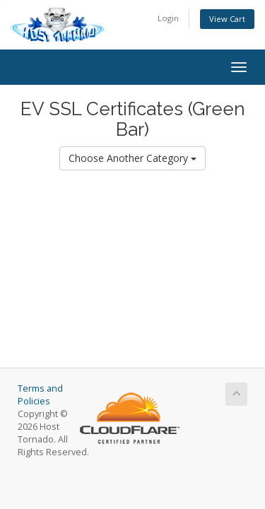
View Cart (227, 18)
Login (168, 18)
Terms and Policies (40, 394)
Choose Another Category (132, 158)
